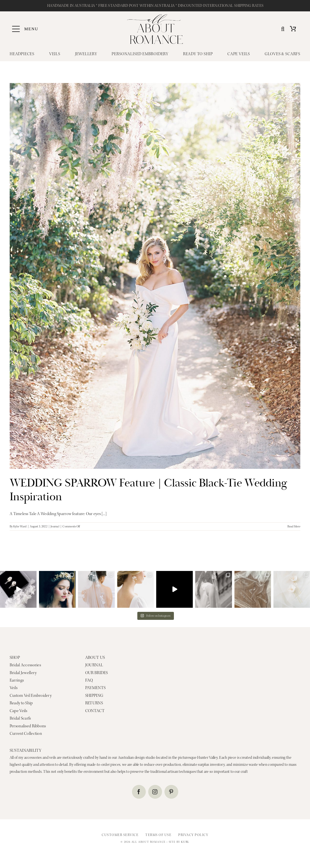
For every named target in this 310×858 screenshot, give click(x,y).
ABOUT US (95, 657)
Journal (55, 526)
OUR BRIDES (96, 672)
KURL (185, 842)
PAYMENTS (95, 687)
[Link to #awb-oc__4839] (16, 29)
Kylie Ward (20, 526)
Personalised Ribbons (28, 726)
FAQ (89, 680)
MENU (31, 29)
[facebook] (139, 792)
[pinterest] (171, 792)
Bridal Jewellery (23, 672)
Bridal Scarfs (20, 718)
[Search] (283, 29)
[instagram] (155, 792)
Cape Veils (18, 710)
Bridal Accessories (25, 665)
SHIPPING (94, 695)
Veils (13, 687)
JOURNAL (94, 665)
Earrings (17, 680)
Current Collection (26, 733)
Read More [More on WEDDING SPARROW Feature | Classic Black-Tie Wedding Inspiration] (294, 526)
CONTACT (95, 710)
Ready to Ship (21, 703)
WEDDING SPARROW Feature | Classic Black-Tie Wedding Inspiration (148, 490)
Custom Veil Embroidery (31, 695)
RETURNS (94, 703)
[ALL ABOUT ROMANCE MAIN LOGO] (155, 16)
